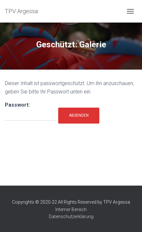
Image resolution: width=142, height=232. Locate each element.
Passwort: (31, 111)
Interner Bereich (71, 209)
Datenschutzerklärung (71, 216)
